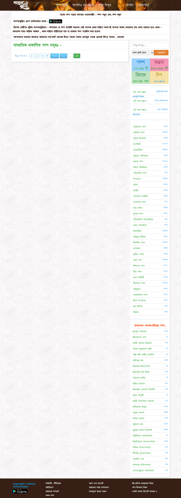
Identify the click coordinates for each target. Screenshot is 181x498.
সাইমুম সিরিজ (139, 237)
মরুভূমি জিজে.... (139, 96)
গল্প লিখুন (104, 5)
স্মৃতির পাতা (138, 254)
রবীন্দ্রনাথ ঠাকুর (140, 407)
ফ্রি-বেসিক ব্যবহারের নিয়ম (142, 483)
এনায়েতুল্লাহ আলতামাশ (143, 470)
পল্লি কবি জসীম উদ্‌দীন (143, 354)
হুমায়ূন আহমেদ (140, 331)
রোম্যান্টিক (137, 150)
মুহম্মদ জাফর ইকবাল (142, 430)
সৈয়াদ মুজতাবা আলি (142, 349)
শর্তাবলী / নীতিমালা (53, 483)
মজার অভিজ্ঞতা (140, 167)
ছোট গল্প (137, 260)
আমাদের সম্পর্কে (52, 491)
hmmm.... (138, 114)
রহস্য (135, 184)
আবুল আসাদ (138, 412)
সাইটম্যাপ (49, 487)
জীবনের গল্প (139, 283)
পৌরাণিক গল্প (139, 173)
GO (77, 55)
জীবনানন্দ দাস (139, 337)
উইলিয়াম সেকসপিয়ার (142, 435)
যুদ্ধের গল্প (138, 213)
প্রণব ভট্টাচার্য (159, 81)
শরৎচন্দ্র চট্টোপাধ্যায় (141, 464)
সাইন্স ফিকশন (139, 138)
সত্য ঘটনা (137, 208)
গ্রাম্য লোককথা (139, 225)
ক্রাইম (135, 190)
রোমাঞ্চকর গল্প (140, 294)
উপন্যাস (137, 179)
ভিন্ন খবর (137, 271)
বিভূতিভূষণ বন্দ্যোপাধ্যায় (144, 441)
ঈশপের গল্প (139, 266)
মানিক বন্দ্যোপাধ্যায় (142, 447)
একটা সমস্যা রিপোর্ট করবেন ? (144, 491)
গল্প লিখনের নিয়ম (139, 487)
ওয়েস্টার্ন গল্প (139, 202)
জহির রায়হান (139, 383)
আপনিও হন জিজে (83, 5)
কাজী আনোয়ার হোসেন (143, 401)
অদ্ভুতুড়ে (137, 289)
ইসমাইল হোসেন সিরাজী (144, 389)
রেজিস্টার (143, 5)
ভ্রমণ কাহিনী (138, 277)
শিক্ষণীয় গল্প (139, 242)
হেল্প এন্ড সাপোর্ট (96, 483)
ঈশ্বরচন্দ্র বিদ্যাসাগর (141, 366)
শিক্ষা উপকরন (139, 300)
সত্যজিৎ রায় (138, 459)
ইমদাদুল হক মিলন (141, 372)
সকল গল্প (50, 495)
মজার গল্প (138, 161)
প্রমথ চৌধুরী (138, 395)
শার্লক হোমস (138, 418)
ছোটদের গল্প (139, 126)
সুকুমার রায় (138, 424)
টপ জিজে (62, 5)
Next (54, 55)
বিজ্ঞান (136, 312)
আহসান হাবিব (139, 378)
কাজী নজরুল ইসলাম (142, 343)
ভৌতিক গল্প (139, 132)
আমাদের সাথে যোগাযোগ (99, 487)
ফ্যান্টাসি (137, 144)
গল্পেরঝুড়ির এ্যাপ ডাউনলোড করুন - (31, 21)
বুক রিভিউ (137, 306)
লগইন (129, 5)
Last (63, 55)
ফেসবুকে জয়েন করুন (97, 491)
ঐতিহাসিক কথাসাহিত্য (143, 219)
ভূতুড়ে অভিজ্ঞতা (140, 155)
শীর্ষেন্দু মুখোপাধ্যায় (141, 453)
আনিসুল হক (138, 360)
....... (135, 105)
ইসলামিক (137, 231)
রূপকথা (136, 248)
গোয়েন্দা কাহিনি (140, 196)
